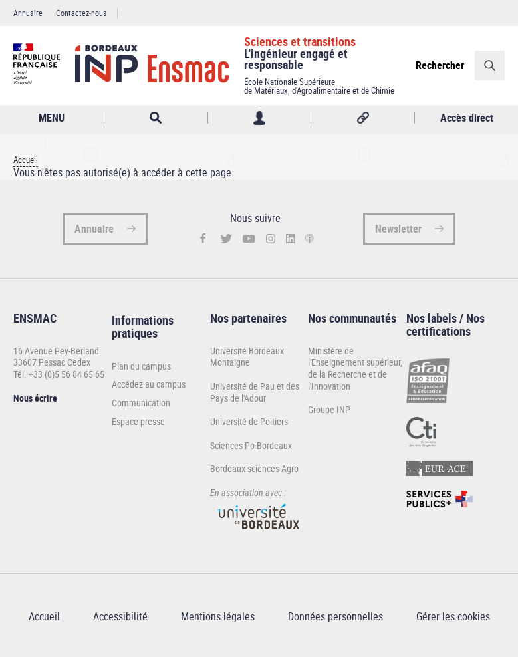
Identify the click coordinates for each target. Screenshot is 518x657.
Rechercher (440, 65)
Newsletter (398, 228)
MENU (52, 117)
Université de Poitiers (249, 421)
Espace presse (138, 422)
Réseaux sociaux (362, 118)
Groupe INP (329, 409)
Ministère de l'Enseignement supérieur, (355, 356)
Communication (141, 403)
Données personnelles (335, 616)
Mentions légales (218, 616)
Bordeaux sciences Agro (254, 468)
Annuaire (28, 12)
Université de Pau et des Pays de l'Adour (254, 392)
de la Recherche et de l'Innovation (347, 380)
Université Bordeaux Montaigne (247, 356)
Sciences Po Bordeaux (251, 445)
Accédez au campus (149, 384)
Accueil (25, 160)
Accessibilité (120, 616)
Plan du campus (141, 366)
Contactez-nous (81, 12)
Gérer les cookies (453, 616)
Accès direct (466, 117)
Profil (259, 118)
